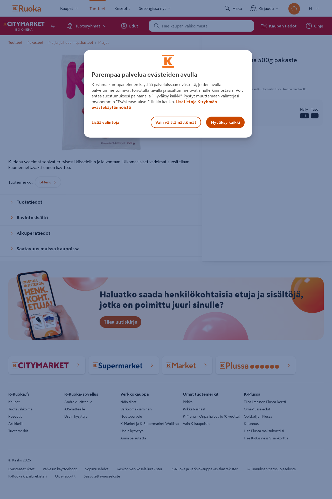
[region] (168, 94)
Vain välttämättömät (175, 122)
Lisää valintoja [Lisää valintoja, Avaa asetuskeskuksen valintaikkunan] (105, 122)
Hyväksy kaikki (225, 122)
